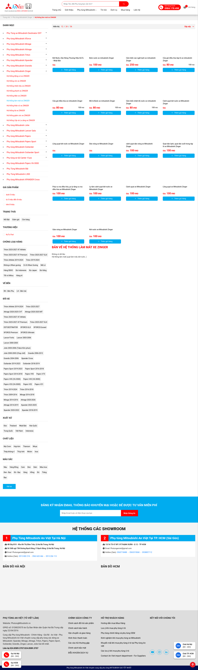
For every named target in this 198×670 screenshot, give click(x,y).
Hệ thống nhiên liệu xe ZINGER (19, 86)
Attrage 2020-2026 (28, 400)
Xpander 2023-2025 (28, 405)
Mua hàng (125, 10)
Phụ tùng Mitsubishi (87, 10)
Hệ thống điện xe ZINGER (17, 96)
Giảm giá (15, 220)
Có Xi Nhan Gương (30, 265)
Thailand (13, 426)
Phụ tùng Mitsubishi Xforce (19, 38)
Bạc (5, 477)
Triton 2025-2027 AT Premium (15, 255)
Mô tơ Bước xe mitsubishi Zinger (102, 101)
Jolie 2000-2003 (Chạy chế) (14, 353)
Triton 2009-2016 (10, 395)
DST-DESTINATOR (11, 327)
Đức (5, 426)
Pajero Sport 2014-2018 (13, 374)
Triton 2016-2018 (26, 389)
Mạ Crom (7, 446)
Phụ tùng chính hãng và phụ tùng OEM (118, 633)
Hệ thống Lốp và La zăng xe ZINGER (21, 120)
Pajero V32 (27, 384)
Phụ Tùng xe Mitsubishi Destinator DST (24, 33)
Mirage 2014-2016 (11, 400)
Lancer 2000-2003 (11, 343)
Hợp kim (17, 446)
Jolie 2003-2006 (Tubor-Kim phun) (17, 348)
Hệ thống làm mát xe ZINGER (18, 101)
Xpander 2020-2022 (11, 410)
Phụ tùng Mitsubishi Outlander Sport (23, 152)
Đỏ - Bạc (17, 472)
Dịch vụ (114, 10)
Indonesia (29, 431)
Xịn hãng (43, 270)
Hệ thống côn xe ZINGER (16, 81)
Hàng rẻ (19, 275)
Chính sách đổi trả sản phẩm (81, 623)
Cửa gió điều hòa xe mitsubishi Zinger (67, 101)
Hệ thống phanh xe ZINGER (17, 91)
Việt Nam (19, 431)
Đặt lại (9, 486)
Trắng (44, 472)
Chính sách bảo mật (77, 648)
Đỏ (38, 472)
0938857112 (147, 552)
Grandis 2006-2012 (35, 353)
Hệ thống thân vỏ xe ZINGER (18, 106)
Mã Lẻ (43, 265)
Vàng (25, 472)
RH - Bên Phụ (9, 291)
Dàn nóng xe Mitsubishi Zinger (101, 144)
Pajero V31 (39, 384)
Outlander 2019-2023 (12, 364)
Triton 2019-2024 (32, 260)
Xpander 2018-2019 (29, 410)
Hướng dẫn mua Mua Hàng (113, 623)
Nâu (5, 467)
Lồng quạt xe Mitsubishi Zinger (175, 187)
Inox (36, 452)
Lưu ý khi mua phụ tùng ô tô (113, 628)
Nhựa (35, 446)
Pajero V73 (40, 374)
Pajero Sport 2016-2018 (34, 369)
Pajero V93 (29, 374)
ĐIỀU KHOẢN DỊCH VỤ (78, 653)
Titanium (26, 446)
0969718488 (122, 552)
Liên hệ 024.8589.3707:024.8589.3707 (20, 648)
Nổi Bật (7, 220)
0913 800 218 (24, 556)
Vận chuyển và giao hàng (79, 633)
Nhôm (29, 452)
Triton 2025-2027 (32, 307)
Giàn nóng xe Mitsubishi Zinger (65, 230)
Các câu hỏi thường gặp (79, 643)
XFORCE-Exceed (40, 327)
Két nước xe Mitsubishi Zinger (101, 230)
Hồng (32, 472)
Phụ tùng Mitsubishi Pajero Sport (21, 141)
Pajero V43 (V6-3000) (31, 379)
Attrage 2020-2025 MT (34, 312)
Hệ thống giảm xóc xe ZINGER (18, 115)
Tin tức (104, 10)
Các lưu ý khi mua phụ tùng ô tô (115, 651)
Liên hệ (137, 10)
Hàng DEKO (8, 270)
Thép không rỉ (9, 452)
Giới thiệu (69, 10)
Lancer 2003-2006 (24, 338)
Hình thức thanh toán (77, 638)
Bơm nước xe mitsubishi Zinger (101, 58)
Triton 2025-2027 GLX (38, 255)
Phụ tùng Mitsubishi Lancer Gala (21, 130)
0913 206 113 (51, 556)
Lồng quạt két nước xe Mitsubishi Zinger (68, 144)
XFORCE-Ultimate (27, 332)
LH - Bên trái (21, 291)
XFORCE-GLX (25, 327)
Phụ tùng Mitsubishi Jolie (18, 125)
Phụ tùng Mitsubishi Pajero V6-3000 (23, 163)
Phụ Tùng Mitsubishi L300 (18, 174)
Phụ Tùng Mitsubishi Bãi (17, 169)
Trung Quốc (8, 431)
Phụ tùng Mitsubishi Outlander (20, 147)
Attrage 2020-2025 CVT (13, 312)
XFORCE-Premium (11, 332)
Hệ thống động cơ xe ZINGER (18, 76)
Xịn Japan (33, 270)
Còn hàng (25, 220)
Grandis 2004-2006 (11, 358)
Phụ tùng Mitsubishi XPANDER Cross (23, 179)
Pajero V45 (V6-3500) (12, 379)
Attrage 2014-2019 (11, 405)
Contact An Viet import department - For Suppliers (123, 656)
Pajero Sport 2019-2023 (13, 369)
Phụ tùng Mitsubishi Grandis (19, 66)
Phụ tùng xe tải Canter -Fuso (19, 158)
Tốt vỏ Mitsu (9, 275)
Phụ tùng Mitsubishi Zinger (22, 17)
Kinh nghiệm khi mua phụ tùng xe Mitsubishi (121, 638)
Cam (23, 467)
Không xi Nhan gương (12, 265)
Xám (35, 467)
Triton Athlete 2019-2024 (13, 260)
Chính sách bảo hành (77, 628)
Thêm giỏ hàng (68, 70)
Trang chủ (56, 10)
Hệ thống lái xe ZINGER (16, 111)
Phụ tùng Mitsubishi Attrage (19, 49)
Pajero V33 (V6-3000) (12, 384)
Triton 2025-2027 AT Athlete (15, 250)
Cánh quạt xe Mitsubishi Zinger (138, 187)
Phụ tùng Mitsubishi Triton (18, 55)
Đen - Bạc (7, 472)
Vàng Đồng (14, 467)
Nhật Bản (23, 426)
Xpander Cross (27, 358)
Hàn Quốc (33, 426)
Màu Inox (43, 467)
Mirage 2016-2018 (27, 395)
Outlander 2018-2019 (31, 364)
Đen (29, 467)
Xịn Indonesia (21, 270)
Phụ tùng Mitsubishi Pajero (19, 136)
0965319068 (135, 552)
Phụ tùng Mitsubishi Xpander (20, 60)
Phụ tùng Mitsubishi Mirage (19, 44)
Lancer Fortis (9, 338)
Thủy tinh (20, 452)
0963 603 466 (37, 556)
